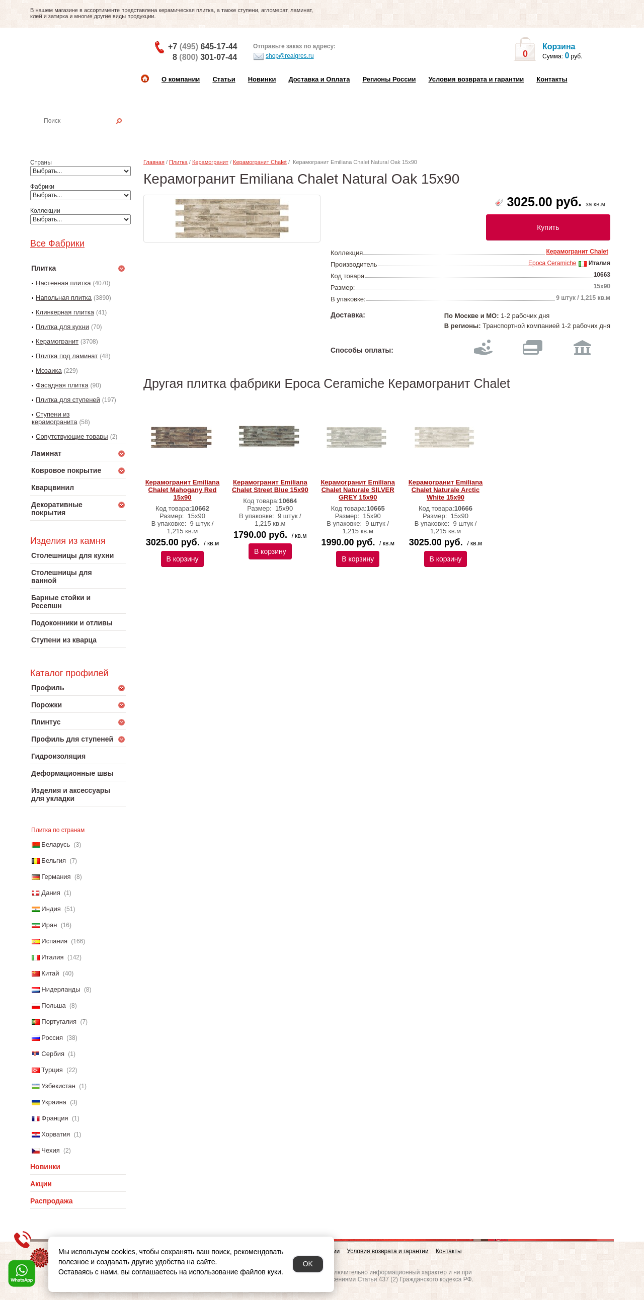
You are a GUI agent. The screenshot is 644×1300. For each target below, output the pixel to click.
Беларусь (55, 844)
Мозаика (49, 370)
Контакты (551, 79)
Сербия (52, 1054)
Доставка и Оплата (319, 79)
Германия (55, 876)
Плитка (178, 162)
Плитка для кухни (62, 327)
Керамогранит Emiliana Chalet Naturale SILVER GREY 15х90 (357, 489)
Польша (53, 1005)
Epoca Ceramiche (552, 263)
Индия (50, 909)
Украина (53, 1102)
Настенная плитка (88, 135)
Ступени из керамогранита (54, 418)
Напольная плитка (64, 297)
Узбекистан (58, 1086)
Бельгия (53, 860)
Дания (50, 893)
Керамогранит (57, 341)
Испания (54, 941)
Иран (49, 925)
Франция (54, 1118)
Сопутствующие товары (72, 436)
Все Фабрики (57, 243)
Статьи (223, 79)
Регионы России (389, 79)
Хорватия (55, 1134)
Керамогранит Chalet (260, 162)
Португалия (58, 1021)
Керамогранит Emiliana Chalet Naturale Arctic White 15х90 (446, 489)
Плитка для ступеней (68, 399)
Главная (154, 162)
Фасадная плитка (62, 385)
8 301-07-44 (205, 57)
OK (308, 1264)
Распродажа (51, 1201)
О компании (181, 79)
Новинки (262, 79)
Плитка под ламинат (67, 356)
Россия (52, 1037)
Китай (50, 973)
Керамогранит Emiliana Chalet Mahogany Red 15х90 (182, 489)
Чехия (50, 1150)
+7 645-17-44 (202, 46)
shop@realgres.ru (283, 56)
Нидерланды (60, 989)
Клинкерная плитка (65, 312)
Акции (41, 1184)
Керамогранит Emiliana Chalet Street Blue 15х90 (270, 486)
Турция (52, 1070)
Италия (52, 957)
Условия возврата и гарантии (476, 79)
